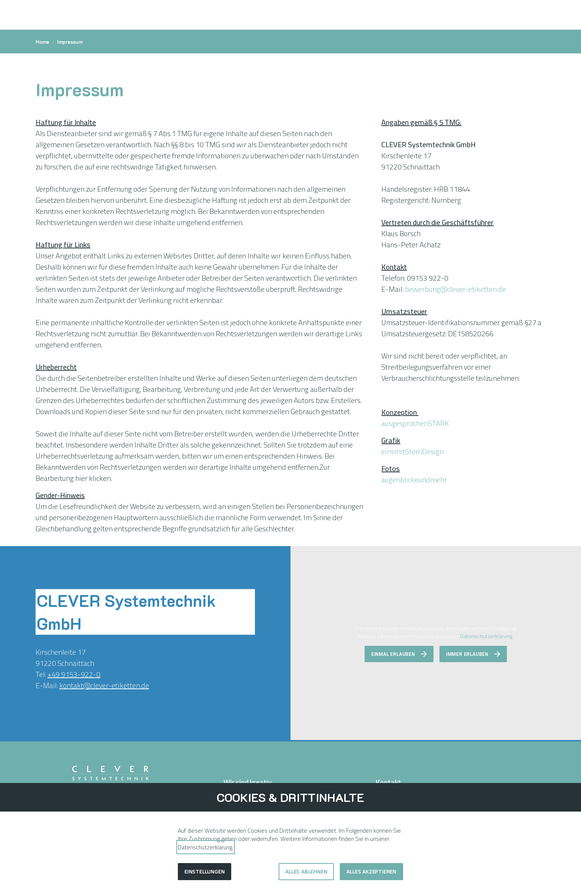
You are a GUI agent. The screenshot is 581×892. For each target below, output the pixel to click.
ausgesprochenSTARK (415, 423)
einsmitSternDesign (412, 451)
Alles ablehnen (306, 871)
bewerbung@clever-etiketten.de (455, 289)
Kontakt (388, 782)
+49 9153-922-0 (73, 674)
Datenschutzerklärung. (486, 636)
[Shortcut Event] (520, 14)
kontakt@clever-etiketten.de (104, 685)
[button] (539, 14)
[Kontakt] (505, 14)
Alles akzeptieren (371, 871)
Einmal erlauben (393, 654)
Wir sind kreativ (247, 782)
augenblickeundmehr (414, 479)
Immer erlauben (467, 654)
